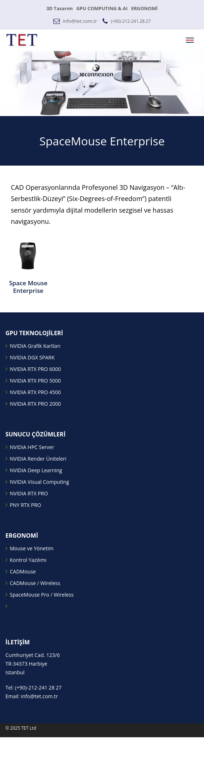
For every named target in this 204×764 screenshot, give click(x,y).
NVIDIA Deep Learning (36, 470)
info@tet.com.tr (80, 21)
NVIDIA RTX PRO (29, 493)
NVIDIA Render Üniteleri (38, 458)
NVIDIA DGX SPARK (32, 357)
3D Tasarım (59, 8)
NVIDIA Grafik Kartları (35, 345)
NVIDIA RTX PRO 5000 (35, 380)
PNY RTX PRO (25, 504)
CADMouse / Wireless (35, 583)
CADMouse (23, 571)
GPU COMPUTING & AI (102, 8)
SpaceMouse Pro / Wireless (42, 594)
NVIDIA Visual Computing (39, 481)
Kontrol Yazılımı (28, 559)
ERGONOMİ (144, 8)
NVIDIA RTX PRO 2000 (35, 403)
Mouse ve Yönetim (31, 548)
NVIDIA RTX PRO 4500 (35, 392)
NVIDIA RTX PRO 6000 (35, 369)
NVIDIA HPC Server (32, 447)
